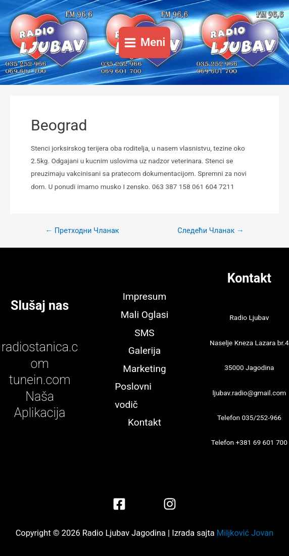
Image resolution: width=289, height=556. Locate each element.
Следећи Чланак (210, 231)
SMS (144, 333)
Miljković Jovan (245, 533)
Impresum (144, 296)
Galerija (144, 350)
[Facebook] (119, 504)
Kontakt (144, 422)
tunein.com (40, 380)
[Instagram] (169, 504)
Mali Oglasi (145, 314)
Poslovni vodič (133, 395)
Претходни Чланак (82, 231)
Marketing (144, 369)
